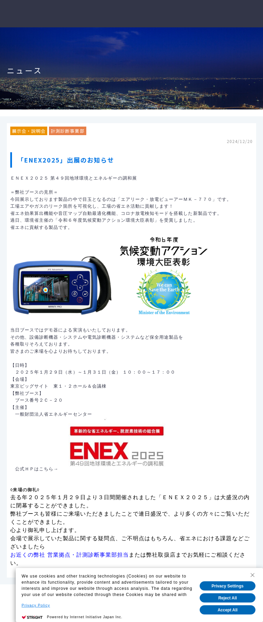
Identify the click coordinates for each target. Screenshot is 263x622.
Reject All (227, 598)
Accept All (227, 610)
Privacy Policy (36, 605)
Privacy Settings (227, 586)
